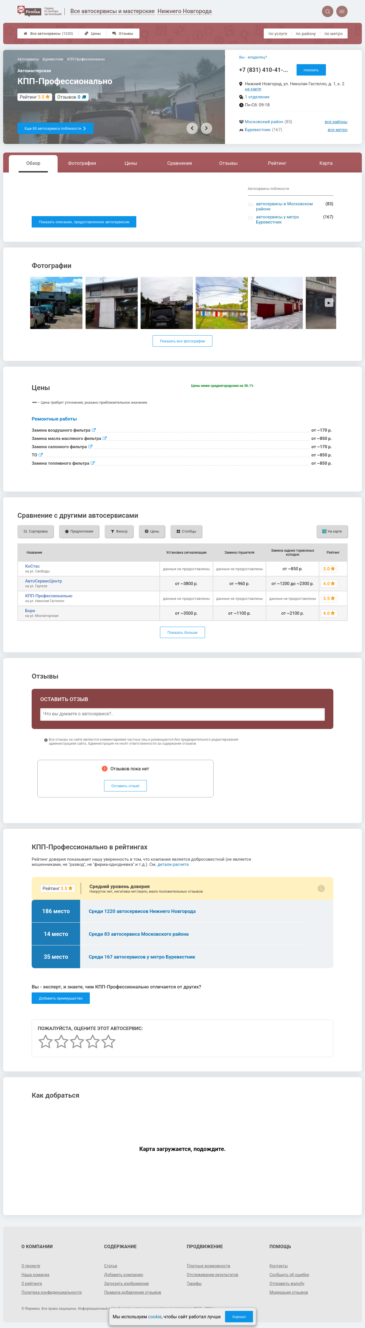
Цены (92, 33)
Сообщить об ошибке (289, 1274)
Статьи (110, 1266)
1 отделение (257, 97)
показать (311, 70)
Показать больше (182, 632)
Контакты (278, 1266)
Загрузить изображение (126, 1283)
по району (306, 33)
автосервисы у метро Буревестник (277, 219)
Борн (30, 610)
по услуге (278, 33)
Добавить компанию (123, 1274)
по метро (334, 33)
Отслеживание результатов (212, 1274)
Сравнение (179, 163)
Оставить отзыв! (125, 786)
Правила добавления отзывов (132, 1292)
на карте (253, 89)
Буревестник (258, 129)
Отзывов (68, 97)
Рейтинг (277, 163)
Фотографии (82, 163)
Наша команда (35, 1274)
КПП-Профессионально (48, 595)
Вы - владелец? (253, 57)
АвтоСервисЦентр (43, 581)
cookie (154, 1316)
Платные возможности (208, 1266)
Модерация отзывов (288, 1292)
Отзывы (122, 33)
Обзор (33, 163)
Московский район (264, 121)
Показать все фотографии (182, 341)
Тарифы (194, 1283)
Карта (325, 163)
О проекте (30, 1266)
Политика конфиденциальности (51, 1292)
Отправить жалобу (287, 1283)
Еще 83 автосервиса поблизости (55, 128)
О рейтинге (31, 1283)
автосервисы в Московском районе (284, 206)
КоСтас (32, 566)
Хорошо (239, 1317)
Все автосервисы (48, 33)
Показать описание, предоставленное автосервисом (84, 222)
